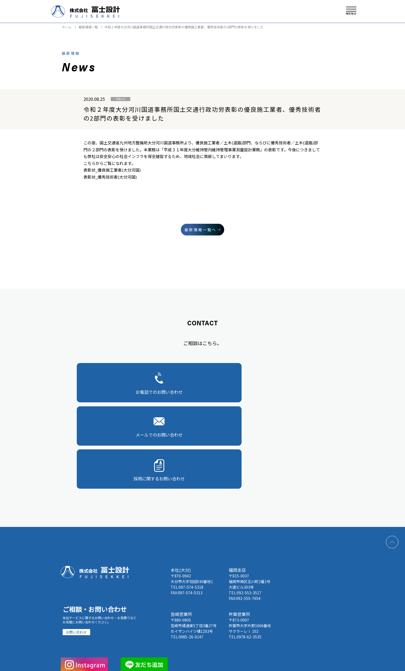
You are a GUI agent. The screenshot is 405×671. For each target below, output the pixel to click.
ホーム (66, 27)
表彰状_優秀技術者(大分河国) (110, 177)
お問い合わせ (76, 541)
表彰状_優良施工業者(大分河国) (112, 170)
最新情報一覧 (88, 27)
